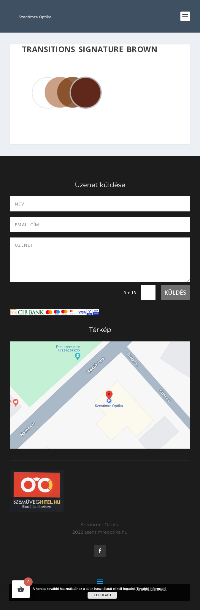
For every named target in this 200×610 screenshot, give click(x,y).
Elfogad (102, 595)
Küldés (175, 292)
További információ (151, 588)
